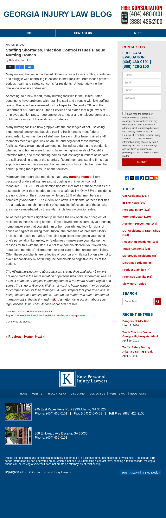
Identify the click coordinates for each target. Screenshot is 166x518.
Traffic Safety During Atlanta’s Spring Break (141, 346)
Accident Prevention (139, 222)
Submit (142, 162)
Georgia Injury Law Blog (58, 14)
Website (39, 389)
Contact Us (83, 33)
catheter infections (26, 315)
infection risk (44, 315)
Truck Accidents (135, 247)
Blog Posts (137, 389)
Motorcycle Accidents (139, 254)
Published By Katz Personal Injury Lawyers (141, 15)
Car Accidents (135, 195)
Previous (14, 336)
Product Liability (135, 267)
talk (53, 299)
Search (158, 299)
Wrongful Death (136, 216)
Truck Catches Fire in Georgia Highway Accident (141, 331)
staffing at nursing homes (71, 315)
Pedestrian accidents (139, 240)
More (138, 33)
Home (28, 33)
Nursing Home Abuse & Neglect (35, 311)
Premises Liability (136, 274)
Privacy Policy (58, 389)
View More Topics (133, 281)
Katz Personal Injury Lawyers (54, 468)
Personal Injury (135, 209)
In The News (133, 202)
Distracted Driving (136, 260)
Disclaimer (78, 389)
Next (40, 336)
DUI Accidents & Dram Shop (140, 231)
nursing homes (80, 176)
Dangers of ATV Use (135, 318)
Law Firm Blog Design (142, 469)
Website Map (117, 389)
